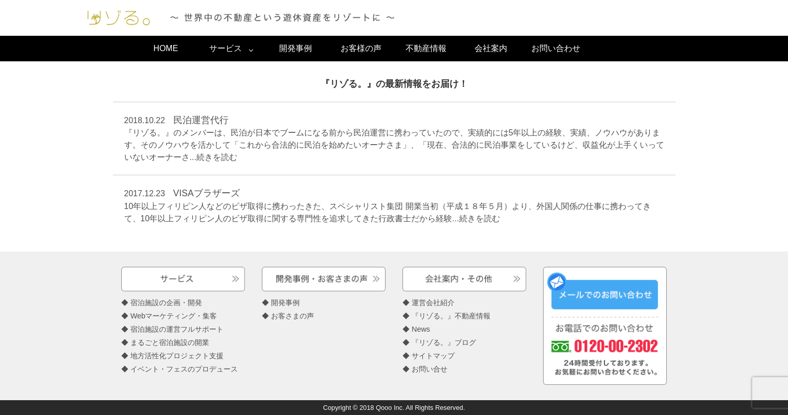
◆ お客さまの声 (288, 316)
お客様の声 (361, 48)
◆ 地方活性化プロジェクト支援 (172, 356)
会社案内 (491, 48)
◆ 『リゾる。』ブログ (439, 342)
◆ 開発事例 (281, 302)
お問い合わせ (555, 48)
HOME (165, 48)
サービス (225, 48)
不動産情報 (426, 48)
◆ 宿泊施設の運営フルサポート (172, 329)
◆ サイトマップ (428, 356)
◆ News (416, 329)
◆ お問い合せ (424, 369)
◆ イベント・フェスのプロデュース (179, 369)
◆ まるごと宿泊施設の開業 (165, 342)
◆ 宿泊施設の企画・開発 (161, 302)
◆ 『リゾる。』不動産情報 (446, 316)
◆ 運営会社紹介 (428, 302)
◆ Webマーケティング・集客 (169, 316)
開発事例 (295, 48)
